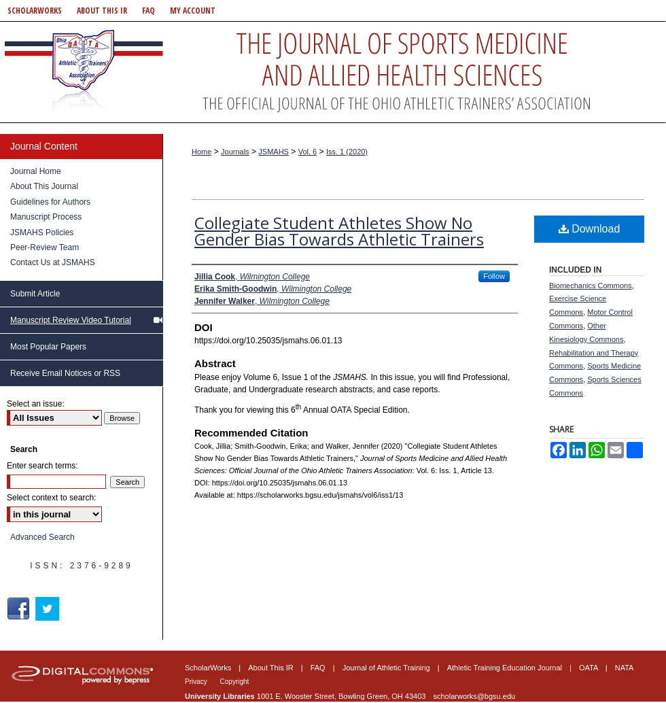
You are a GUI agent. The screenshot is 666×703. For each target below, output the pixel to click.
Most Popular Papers (48, 347)
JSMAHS (273, 152)
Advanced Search (42, 537)
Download (589, 229)
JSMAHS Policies (41, 232)
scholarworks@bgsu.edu (475, 696)
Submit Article (35, 293)
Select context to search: (51, 497)
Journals (235, 152)
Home (201, 152)
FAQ (319, 668)
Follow (494, 276)
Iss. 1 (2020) (347, 152)
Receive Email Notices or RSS (65, 373)
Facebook (20, 609)
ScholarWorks (209, 668)
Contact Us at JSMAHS (52, 262)
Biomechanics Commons (590, 285)
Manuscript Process (46, 217)
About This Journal (44, 186)
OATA (589, 668)
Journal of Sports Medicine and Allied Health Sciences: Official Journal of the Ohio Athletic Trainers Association (333, 72)
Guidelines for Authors (50, 202)
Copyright (234, 681)
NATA (624, 668)
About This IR (272, 668)
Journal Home (35, 171)
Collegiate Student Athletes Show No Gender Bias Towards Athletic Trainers (339, 230)
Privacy (197, 681)
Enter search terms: (42, 465)
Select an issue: (36, 404)
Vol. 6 (307, 152)
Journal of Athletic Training (387, 668)
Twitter (48, 609)
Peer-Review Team (44, 247)
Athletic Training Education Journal (505, 668)
